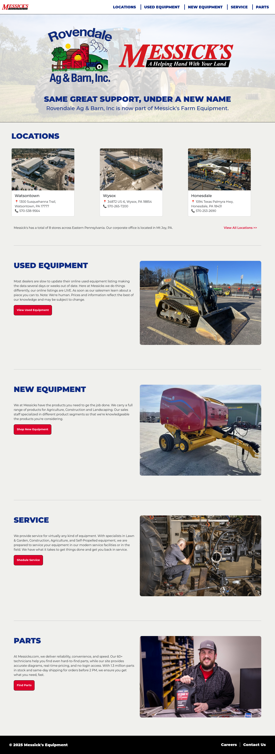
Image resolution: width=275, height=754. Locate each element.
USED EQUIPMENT (162, 7)
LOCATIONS (124, 7)
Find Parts (24, 685)
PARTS (262, 7)
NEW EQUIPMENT (205, 7)
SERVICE (239, 7)
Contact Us (254, 744)
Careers (229, 744)
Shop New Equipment (32, 429)
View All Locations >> (240, 228)
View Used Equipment (33, 310)
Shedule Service (28, 560)
